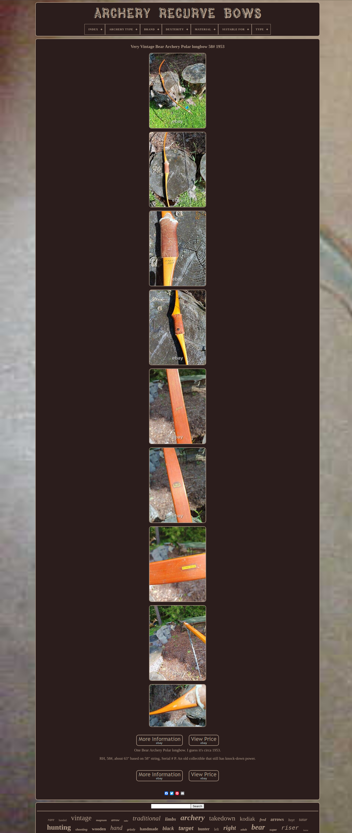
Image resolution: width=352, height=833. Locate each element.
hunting (59, 827)
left (216, 829)
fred (263, 820)
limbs (170, 819)
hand (116, 827)
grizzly (131, 829)
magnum (101, 820)
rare (51, 820)
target (186, 828)
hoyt (291, 820)
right (229, 827)
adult (243, 829)
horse (305, 830)
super (273, 829)
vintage (81, 818)
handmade (149, 829)
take (126, 820)
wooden (99, 828)
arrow (115, 820)
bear (258, 827)
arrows (277, 819)
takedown (222, 818)
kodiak (247, 819)
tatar (303, 819)
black (168, 828)
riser (290, 828)
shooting (81, 829)
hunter (204, 829)
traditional (147, 818)
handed (63, 820)
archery (192, 817)
